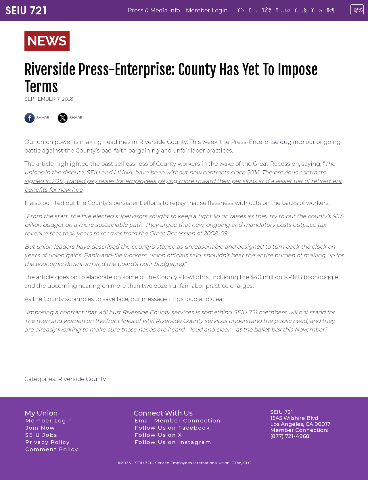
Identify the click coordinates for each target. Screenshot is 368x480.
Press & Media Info (154, 10)
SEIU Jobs (41, 435)
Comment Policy (51, 449)
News (47, 41)
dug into (292, 141)
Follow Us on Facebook (172, 428)
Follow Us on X (158, 435)
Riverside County (82, 379)
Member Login (207, 10)
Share (36, 117)
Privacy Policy (47, 442)
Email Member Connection (178, 421)
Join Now (40, 428)
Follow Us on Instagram (173, 442)
